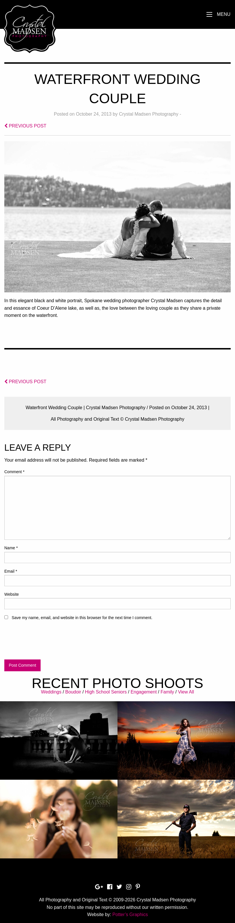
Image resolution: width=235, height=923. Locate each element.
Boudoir (73, 691)
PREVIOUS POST (25, 125)
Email (10, 571)
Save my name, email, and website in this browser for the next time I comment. (82, 617)
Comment (14, 471)
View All (186, 691)
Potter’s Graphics (130, 914)
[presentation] (48, 642)
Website (11, 594)
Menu (223, 14)
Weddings (51, 691)
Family (167, 691)
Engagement (143, 691)
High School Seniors (106, 691)
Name (11, 548)
